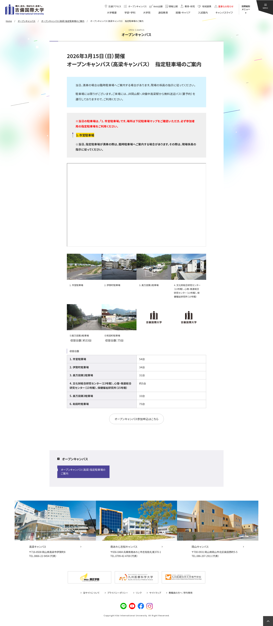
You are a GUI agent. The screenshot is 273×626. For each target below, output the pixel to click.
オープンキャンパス (75, 459)
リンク (139, 592)
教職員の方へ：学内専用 (180, 592)
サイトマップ (155, 592)
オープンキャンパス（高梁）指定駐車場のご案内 (83, 471)
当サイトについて (91, 592)
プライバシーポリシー (117, 592)
